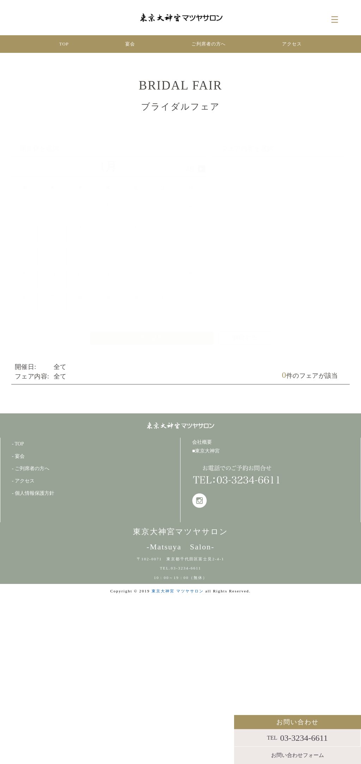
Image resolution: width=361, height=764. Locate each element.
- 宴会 (18, 456)
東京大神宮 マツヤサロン (178, 591)
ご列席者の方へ (208, 44)
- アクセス (23, 480)
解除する (245, 337)
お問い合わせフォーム (297, 755)
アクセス (292, 44)
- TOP (18, 443)
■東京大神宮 (206, 451)
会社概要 (202, 442)
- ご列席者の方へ (30, 468)
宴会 (130, 44)
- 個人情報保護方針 (33, 493)
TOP (64, 44)
